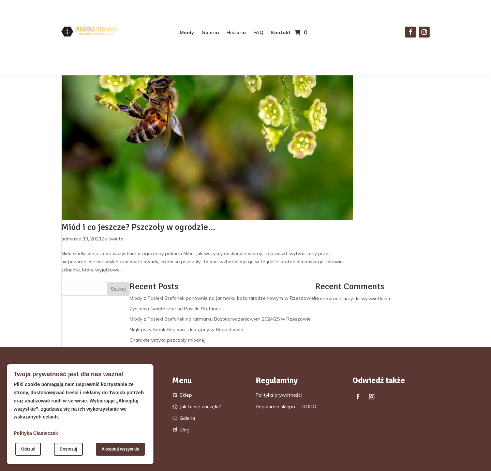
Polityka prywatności (279, 395)
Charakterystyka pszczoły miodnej (168, 340)
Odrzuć (28, 449)
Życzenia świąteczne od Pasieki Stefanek (175, 309)
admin (68, 239)
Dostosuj (68, 449)
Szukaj (118, 289)
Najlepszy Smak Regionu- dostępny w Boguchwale (186, 329)
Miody (187, 32)
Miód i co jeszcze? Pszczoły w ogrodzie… (138, 227)
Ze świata (112, 239)
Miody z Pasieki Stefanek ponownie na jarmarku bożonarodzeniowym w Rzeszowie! (222, 298)
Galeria (210, 32)
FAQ (258, 32)
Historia (236, 32)
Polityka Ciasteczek (36, 433)
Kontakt (281, 32)
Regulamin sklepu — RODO (286, 406)
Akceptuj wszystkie (120, 449)
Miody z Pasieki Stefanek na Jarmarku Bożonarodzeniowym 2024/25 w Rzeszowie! (221, 319)
